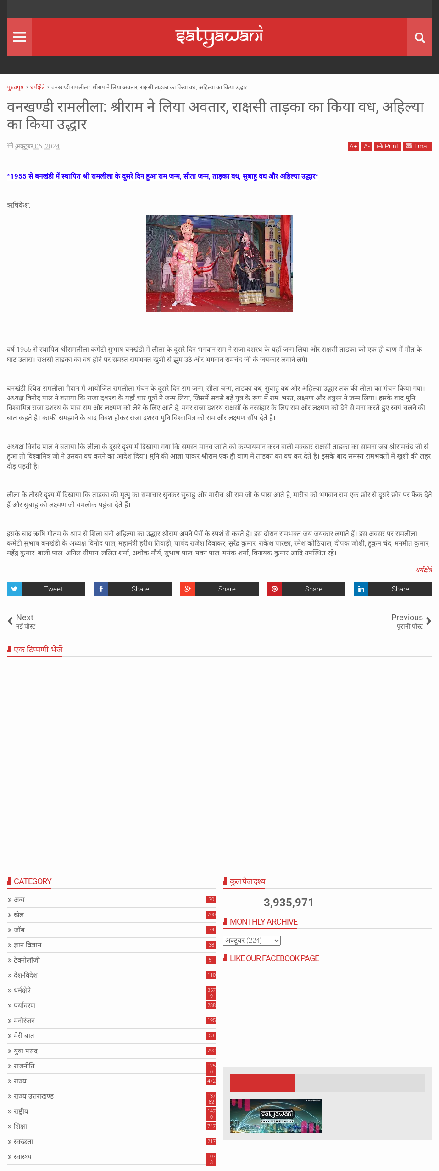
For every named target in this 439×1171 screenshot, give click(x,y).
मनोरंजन (24, 1021)
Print (388, 146)
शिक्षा (20, 1126)
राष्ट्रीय (21, 1111)
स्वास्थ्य (23, 1157)
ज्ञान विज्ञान (27, 945)
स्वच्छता (23, 1142)
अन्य (19, 900)
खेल (19, 915)
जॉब (19, 930)
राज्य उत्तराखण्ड (34, 1096)
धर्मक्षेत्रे (423, 570)
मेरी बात (24, 1036)
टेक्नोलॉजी (27, 960)
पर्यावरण (24, 1005)
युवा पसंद (26, 1051)
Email (418, 146)
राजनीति (24, 1066)
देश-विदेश (26, 975)
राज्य (20, 1081)
